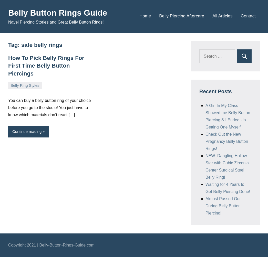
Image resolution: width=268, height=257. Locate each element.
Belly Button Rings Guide (57, 12)
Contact (248, 16)
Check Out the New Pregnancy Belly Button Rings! (226, 141)
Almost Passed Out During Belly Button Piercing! (223, 206)
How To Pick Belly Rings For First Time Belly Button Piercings (46, 66)
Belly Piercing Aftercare (181, 16)
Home (145, 16)
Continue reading (27, 131)
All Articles (222, 16)
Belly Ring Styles (25, 85)
